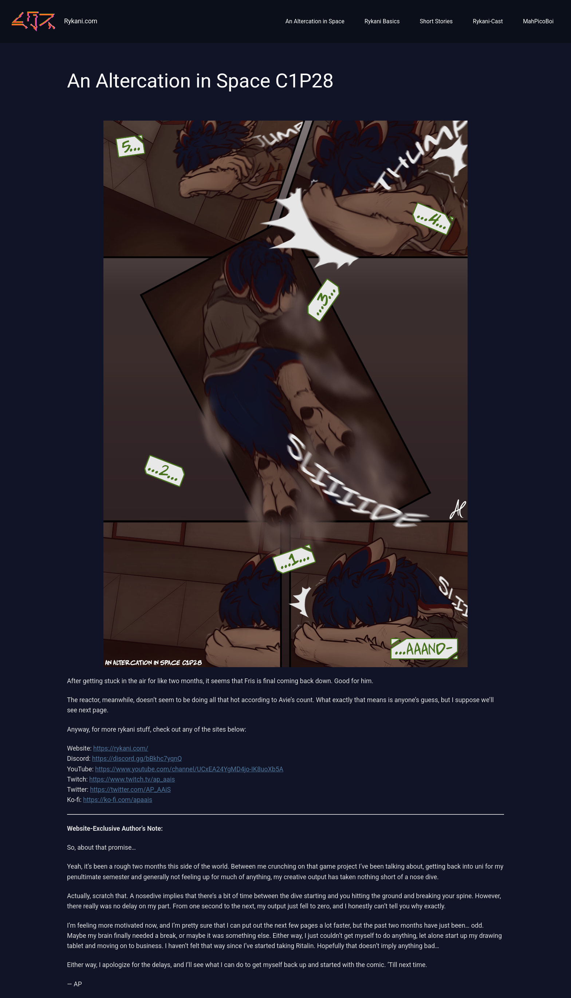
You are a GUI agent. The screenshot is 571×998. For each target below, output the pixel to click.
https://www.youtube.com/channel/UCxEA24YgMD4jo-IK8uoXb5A (189, 769)
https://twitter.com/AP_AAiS (130, 789)
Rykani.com (80, 21)
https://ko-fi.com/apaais (117, 799)
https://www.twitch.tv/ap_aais (132, 779)
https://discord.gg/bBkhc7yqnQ (137, 758)
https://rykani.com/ (120, 748)
